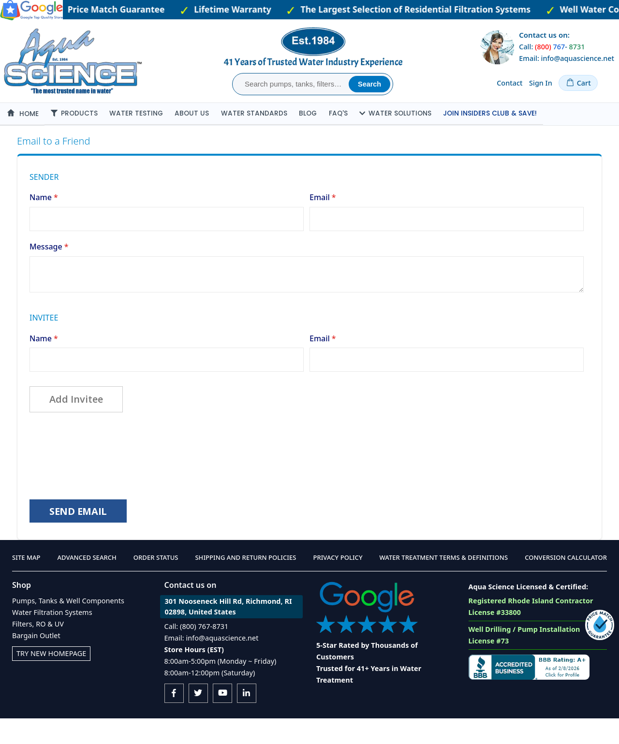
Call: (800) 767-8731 (196, 651)
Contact (509, 83)
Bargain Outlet (36, 661)
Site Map (26, 583)
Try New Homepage (51, 679)
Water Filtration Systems (52, 637)
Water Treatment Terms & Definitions (443, 583)
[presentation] (103, 475)
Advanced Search (86, 583)
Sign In (540, 83)
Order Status (155, 583)
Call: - (552, 46)
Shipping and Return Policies (245, 583)
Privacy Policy (337, 583)
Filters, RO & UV (38, 649)
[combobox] (292, 84)
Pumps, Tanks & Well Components (68, 626)
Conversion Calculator (566, 583)
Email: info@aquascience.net (566, 58)
